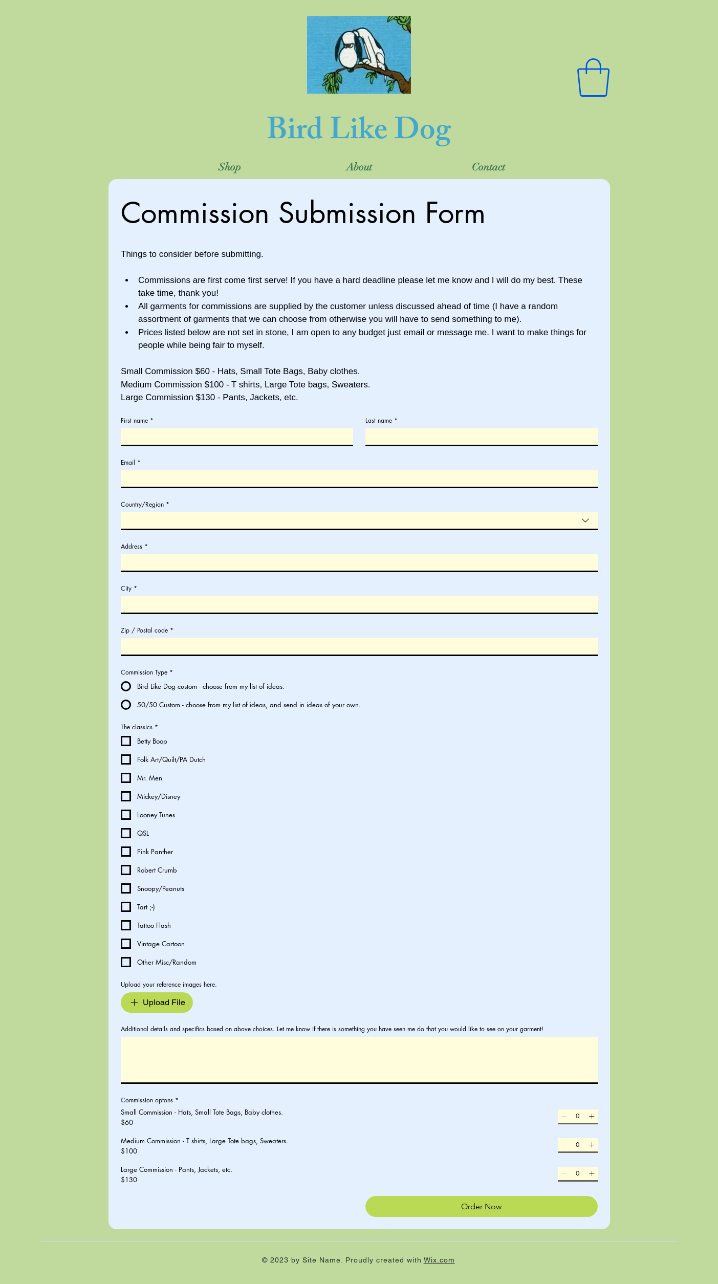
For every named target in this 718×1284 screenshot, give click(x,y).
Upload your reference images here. (169, 984)
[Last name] (478, 436)
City (129, 588)
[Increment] (591, 1116)
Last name (381, 420)
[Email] (356, 478)
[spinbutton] (577, 1116)
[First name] (234, 436)
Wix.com (439, 1260)
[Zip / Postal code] (356, 646)
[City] (356, 604)
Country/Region (145, 504)
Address (134, 546)
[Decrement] (564, 1116)
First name (137, 420)
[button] (593, 77)
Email (131, 462)
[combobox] (359, 520)
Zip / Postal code (147, 630)
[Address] (356, 562)
